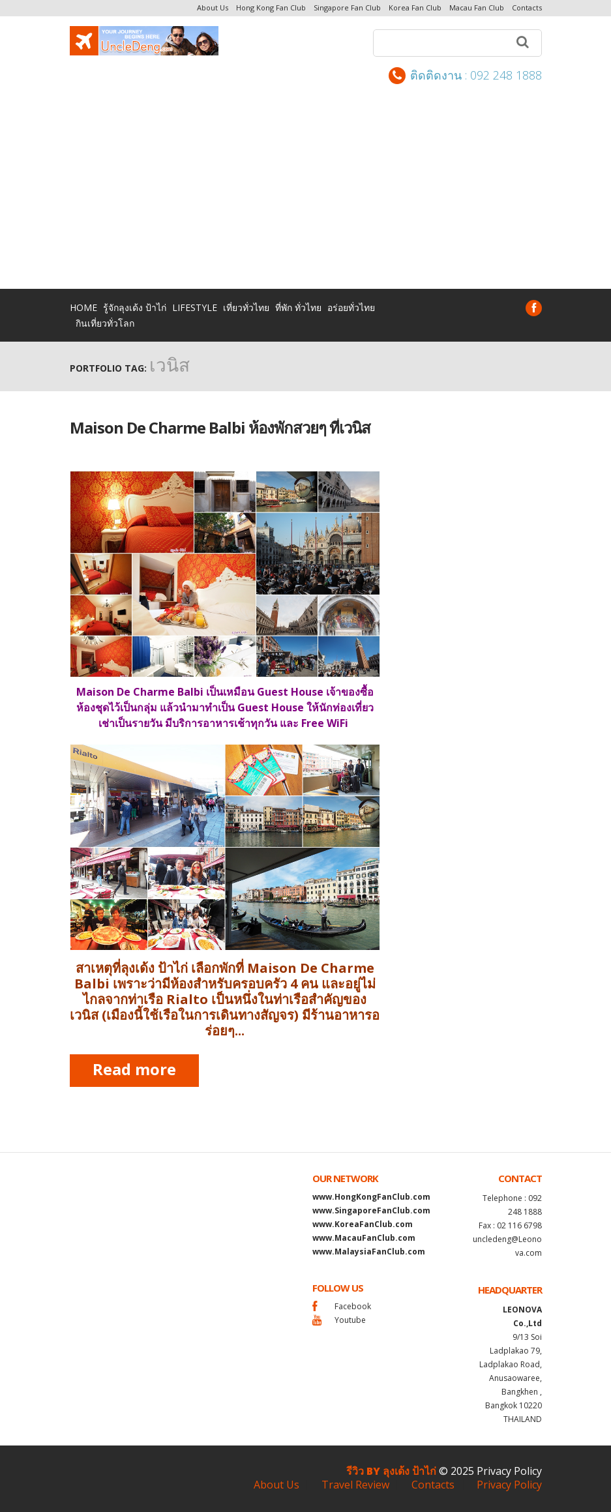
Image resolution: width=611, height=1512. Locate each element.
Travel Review (355, 1484)
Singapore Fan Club (347, 7)
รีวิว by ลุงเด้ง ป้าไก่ (391, 1471)
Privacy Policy (509, 1471)
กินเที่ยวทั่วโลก (105, 323)
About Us (212, 7)
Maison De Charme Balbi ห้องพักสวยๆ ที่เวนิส (220, 427)
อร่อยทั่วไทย (351, 307)
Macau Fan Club (476, 7)
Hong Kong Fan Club (271, 7)
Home (83, 307)
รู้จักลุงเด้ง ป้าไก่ (134, 307)
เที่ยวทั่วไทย (246, 307)
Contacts (527, 7)
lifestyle (194, 307)
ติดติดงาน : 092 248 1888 (465, 75)
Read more (134, 1069)
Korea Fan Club (415, 7)
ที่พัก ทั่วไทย (298, 307)
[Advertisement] (305, 182)
